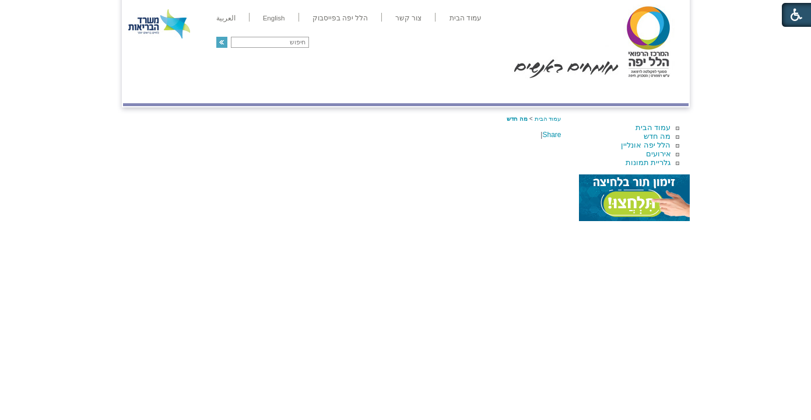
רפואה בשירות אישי (278, 91)
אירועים (658, 153)
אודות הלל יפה (513, 91)
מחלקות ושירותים (584, 91)
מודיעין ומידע (654, 91)
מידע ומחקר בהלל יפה (366, 91)
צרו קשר (142, 91)
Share (551, 135)
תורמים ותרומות (199, 91)
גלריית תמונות (648, 162)
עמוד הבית (653, 127)
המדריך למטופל (446, 91)
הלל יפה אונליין (645, 145)
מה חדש (657, 136)
